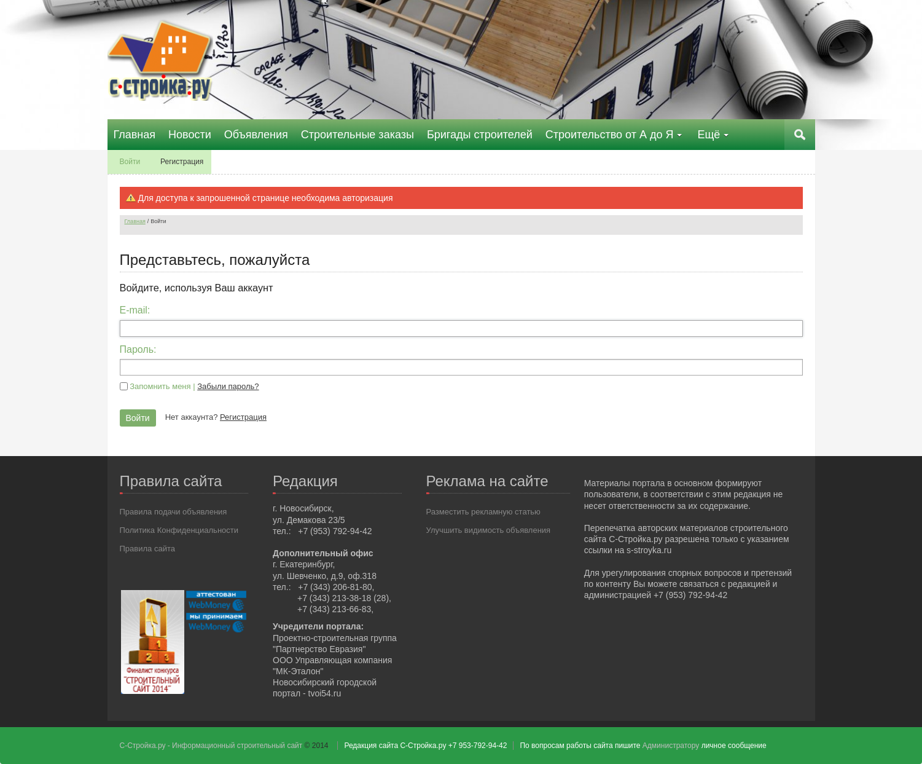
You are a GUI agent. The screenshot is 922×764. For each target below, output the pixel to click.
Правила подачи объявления (173, 511)
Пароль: (138, 349)
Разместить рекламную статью (483, 511)
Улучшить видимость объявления (488, 530)
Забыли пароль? (228, 386)
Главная (135, 221)
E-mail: (135, 310)
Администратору (671, 745)
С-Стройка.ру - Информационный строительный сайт (212, 745)
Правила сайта (147, 548)
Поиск (799, 134)
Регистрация (243, 417)
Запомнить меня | (194, 386)
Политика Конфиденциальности (179, 530)
